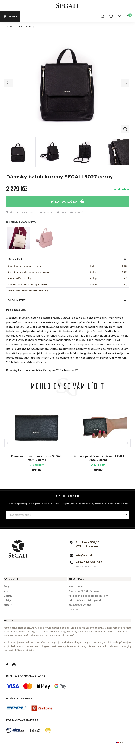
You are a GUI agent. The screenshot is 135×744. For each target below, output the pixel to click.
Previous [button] (8, 442)
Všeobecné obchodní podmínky (88, 595)
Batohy (30, 26)
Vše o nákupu (76, 586)
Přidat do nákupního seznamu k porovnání (30, 212)
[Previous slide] (8, 82)
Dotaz (62, 212)
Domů (8, 26)
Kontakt (73, 609)
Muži (6, 590)
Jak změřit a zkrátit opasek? (85, 600)
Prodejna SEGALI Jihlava (83, 590)
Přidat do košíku (67, 201)
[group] (67, 82)
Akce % (8, 604)
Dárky (7, 600)
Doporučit (77, 212)
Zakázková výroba (79, 604)
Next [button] (126, 442)
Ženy (19, 26)
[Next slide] (125, 82)
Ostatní (8, 595)
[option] (37, 440)
